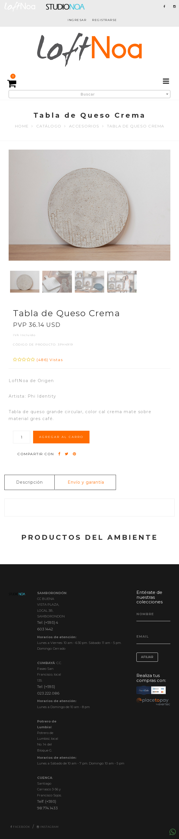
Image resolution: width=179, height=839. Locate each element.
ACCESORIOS (84, 126)
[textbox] (89, 94)
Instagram (48, 826)
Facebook (20, 826)
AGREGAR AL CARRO (61, 437)
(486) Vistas (50, 359)
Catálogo (49, 126)
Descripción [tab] (29, 482)
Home (22, 126)
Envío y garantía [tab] (86, 482)
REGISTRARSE (104, 20)
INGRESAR (77, 20)
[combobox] (89, 94)
